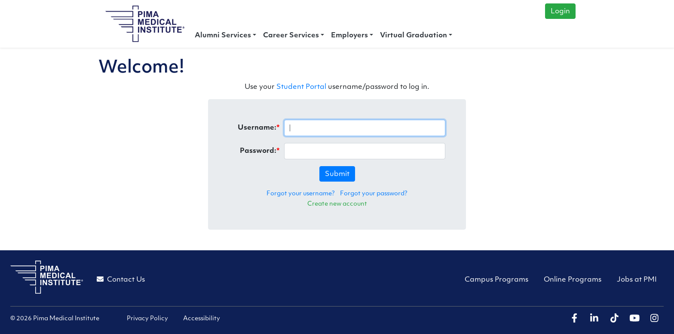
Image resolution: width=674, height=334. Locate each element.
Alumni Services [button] (223, 35)
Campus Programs (496, 279)
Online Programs (572, 279)
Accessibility (201, 319)
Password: (258, 151)
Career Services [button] (291, 35)
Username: (257, 127)
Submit (337, 174)
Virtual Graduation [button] (413, 35)
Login (560, 11)
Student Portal (301, 87)
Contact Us (121, 279)
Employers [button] (349, 35)
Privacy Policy (147, 319)
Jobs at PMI (637, 279)
